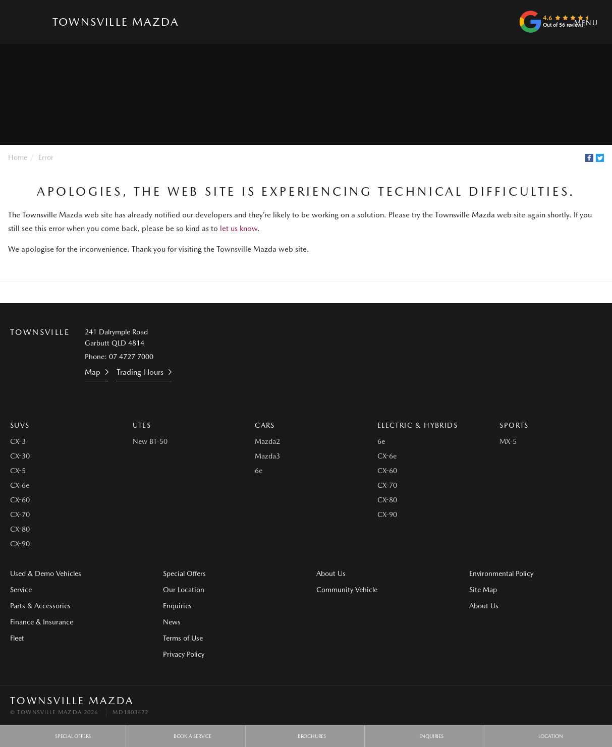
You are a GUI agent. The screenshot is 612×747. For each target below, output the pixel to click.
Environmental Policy (501, 573)
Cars (265, 425)
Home (17, 157)
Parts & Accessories (40, 606)
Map (92, 372)
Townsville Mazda (115, 21)
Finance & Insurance (41, 622)
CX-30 (20, 456)
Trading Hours (140, 372)
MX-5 (508, 441)
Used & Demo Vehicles (45, 573)
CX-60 (20, 500)
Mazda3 (267, 456)
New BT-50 (150, 441)
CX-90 (20, 544)
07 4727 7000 (131, 357)
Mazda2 (267, 441)
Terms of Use (183, 638)
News (172, 622)
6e (258, 471)
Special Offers (184, 573)
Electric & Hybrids (417, 425)
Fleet (17, 638)
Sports (513, 425)
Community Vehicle (346, 590)
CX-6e (19, 485)
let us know (238, 228)
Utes (142, 425)
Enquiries (177, 606)
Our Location (183, 590)
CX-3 (18, 441)
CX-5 (18, 471)
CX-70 (20, 514)
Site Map (483, 590)
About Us (331, 573)
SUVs (20, 425)
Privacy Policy (183, 654)
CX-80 (20, 529)
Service (21, 590)
